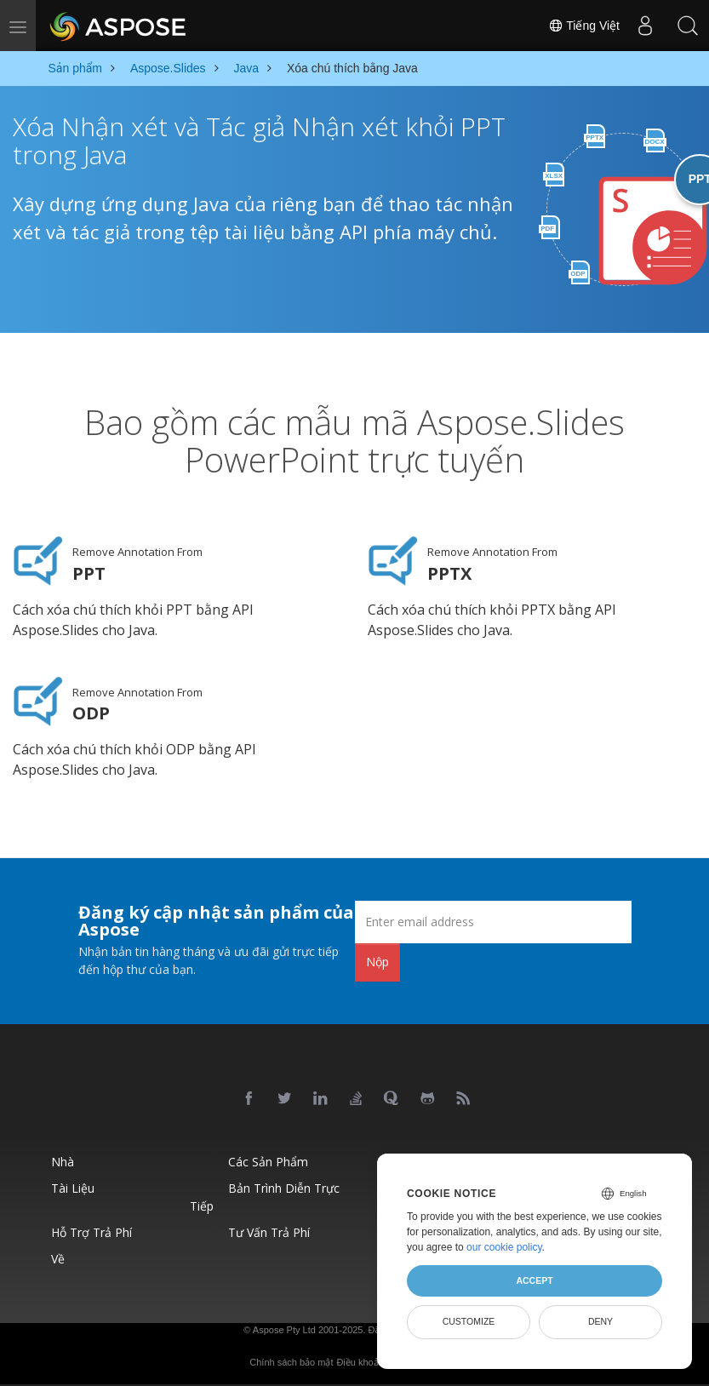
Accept (534, 1280)
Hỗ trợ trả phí (91, 1231)
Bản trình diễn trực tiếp (265, 1196)
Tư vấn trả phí (269, 1231)
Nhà (62, 1161)
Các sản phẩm (268, 1161)
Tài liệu (72, 1187)
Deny (600, 1321)
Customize (469, 1321)
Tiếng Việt (584, 25)
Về (58, 1258)
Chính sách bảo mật (291, 1361)
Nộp (377, 962)
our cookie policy (504, 1247)
